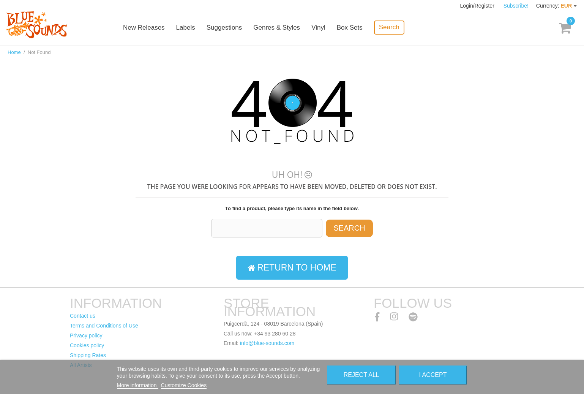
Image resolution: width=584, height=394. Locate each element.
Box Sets (350, 27)
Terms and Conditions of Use (104, 326)
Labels (185, 27)
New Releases (144, 27)
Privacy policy (86, 335)
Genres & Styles (276, 27)
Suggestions (224, 27)
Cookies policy (87, 345)
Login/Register (478, 6)
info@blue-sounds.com (267, 343)
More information (137, 385)
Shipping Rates (88, 355)
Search (389, 27)
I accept (433, 375)
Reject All (361, 375)
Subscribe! (516, 6)
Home (14, 52)
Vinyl (318, 27)
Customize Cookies (184, 385)
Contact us (82, 316)
